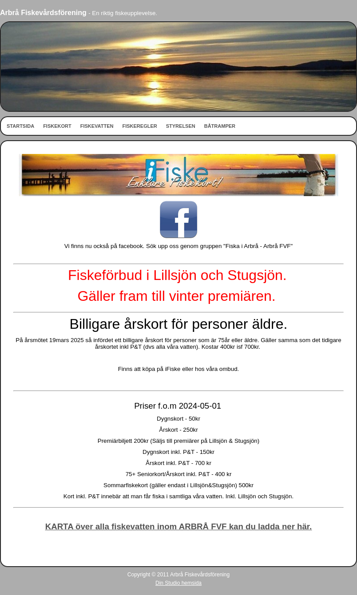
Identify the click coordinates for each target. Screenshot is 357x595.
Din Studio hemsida (178, 583)
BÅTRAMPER (219, 126)
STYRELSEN (180, 126)
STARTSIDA (20, 126)
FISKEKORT (57, 126)
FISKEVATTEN (97, 126)
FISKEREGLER (139, 126)
